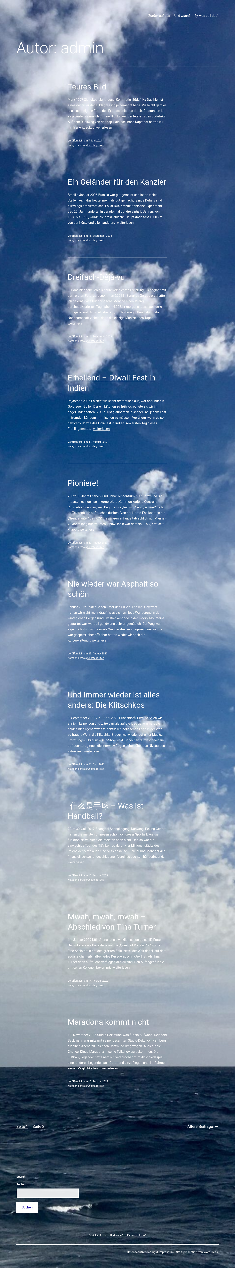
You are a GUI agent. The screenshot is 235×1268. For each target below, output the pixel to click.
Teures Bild (87, 86)
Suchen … (22, 1184)
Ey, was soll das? (207, 16)
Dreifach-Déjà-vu (97, 277)
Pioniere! (83, 483)
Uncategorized (95, 145)
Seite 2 (38, 1126)
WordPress (211, 1252)
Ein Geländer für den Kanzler (117, 182)
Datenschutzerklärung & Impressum (150, 1252)
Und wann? (182, 16)
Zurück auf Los (159, 16)
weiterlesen (103, 127)
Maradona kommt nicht (108, 1022)
